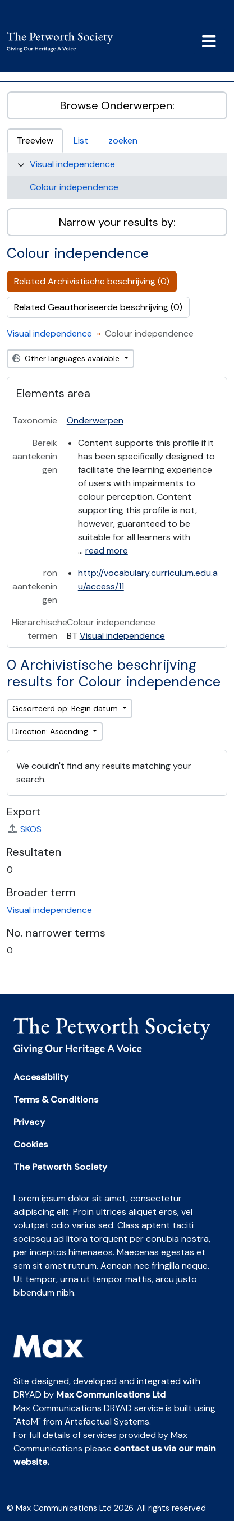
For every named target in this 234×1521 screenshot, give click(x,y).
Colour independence (74, 187)
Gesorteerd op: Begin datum (66, 708)
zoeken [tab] (122, 140)
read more (106, 550)
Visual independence (72, 164)
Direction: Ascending (51, 731)
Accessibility (40, 1077)
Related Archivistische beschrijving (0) (91, 281)
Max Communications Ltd (111, 1394)
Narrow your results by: (117, 222)
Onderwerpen (95, 420)
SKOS (24, 829)
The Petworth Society (60, 1167)
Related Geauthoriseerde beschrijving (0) (98, 307)
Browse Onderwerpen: (117, 105)
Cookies (30, 1144)
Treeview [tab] (35, 140)
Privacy (29, 1122)
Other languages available (67, 358)
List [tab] (81, 140)
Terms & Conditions (55, 1099)
